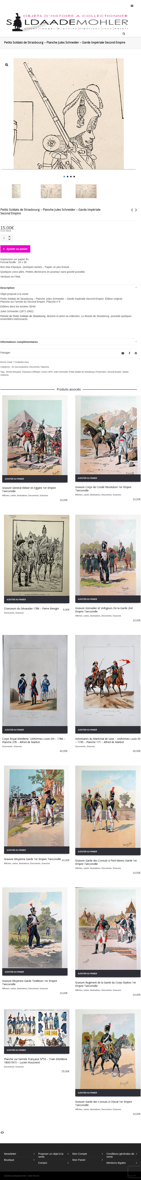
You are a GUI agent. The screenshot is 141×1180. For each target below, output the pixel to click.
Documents (34, 367)
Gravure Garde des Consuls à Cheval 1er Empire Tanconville (103, 1103)
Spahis (125, 372)
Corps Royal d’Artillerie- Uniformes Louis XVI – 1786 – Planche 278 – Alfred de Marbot (33, 740)
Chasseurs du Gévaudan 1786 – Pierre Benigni (31, 608)
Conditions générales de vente (120, 1155)
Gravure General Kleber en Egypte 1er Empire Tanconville (29, 489)
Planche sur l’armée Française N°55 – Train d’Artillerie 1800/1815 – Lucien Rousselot (35, 1060)
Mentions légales (116, 1162)
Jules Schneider (61, 372)
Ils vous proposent (20, 367)
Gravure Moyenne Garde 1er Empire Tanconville (32, 859)
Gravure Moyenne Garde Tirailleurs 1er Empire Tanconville (29, 982)
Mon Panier (79, 1159)
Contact (42, 1162)
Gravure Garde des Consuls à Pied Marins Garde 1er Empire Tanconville (106, 862)
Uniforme (4, 375)
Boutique (9, 1159)
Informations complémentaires (19, 341)
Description (7, 287)
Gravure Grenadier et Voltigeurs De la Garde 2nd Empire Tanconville (104, 609)
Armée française (13, 372)
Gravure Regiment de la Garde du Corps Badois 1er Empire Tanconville (105, 984)
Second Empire (114, 372)
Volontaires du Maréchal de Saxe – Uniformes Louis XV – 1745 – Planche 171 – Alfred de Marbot (107, 740)
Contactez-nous (22, 362)
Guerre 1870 (47, 372)
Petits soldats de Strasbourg (82, 372)
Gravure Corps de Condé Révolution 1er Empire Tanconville (103, 488)
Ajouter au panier (17, 248)
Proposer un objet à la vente (50, 1155)
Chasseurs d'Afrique (31, 372)
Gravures (44, 495)
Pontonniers (100, 372)
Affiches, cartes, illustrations (14, 495)
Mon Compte (79, 1153)
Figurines (45, 367)
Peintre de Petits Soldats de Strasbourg (22, 316)
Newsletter (10, 1153)
